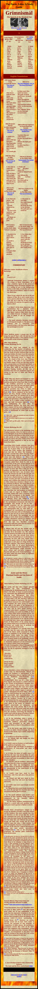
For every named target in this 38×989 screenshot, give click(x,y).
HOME (19, 29)
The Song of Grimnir (10, 86)
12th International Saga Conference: (21, 904)
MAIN (20, 28)
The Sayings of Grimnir (10, 161)
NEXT (24, 28)
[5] (10, 412)
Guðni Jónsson (30, 38)
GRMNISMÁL (21, 260)
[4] (28, 402)
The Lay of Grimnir (26, 194)
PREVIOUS (14, 28)
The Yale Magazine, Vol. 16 (26, 83)
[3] (10, 392)
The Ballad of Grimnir (26, 161)
